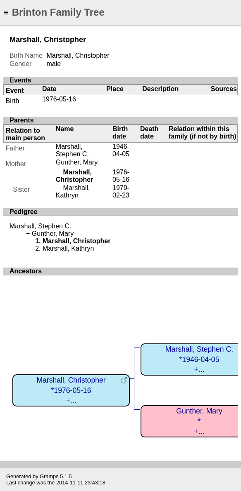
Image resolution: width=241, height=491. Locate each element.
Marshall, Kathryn (73, 191)
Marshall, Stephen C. (72, 150)
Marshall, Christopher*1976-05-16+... (70, 390)
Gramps (49, 476)
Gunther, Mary (77, 162)
